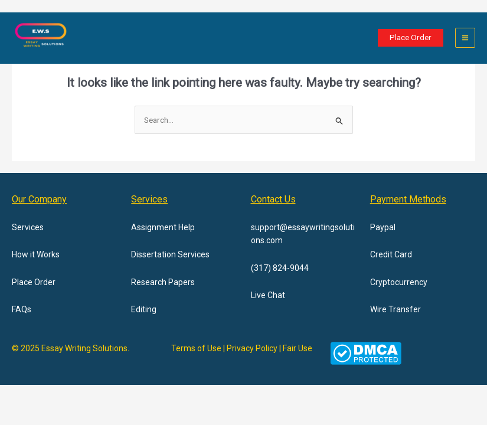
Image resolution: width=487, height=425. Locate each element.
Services (28, 227)
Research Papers (163, 282)
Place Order (33, 282)
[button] (410, 38)
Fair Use (297, 348)
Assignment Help (163, 227)
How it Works (36, 254)
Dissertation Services (170, 254)
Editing (143, 309)
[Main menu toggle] (465, 38)
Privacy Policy (252, 348)
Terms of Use (196, 348)
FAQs (21, 309)
